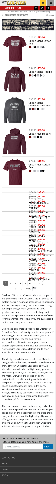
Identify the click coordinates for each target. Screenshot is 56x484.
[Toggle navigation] (50, 3)
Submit (47, 446)
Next (28, 288)
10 (20, 288)
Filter (50, 15)
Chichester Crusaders (15, 15)
